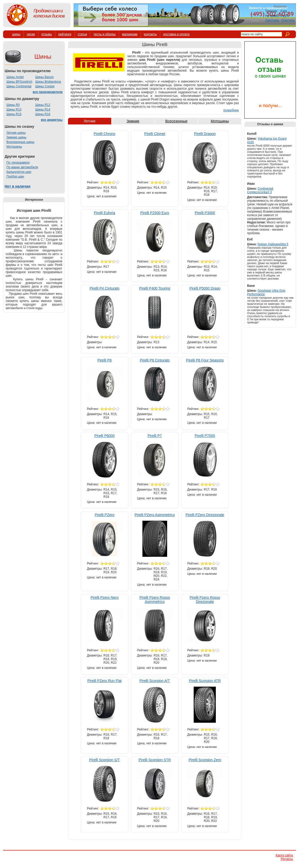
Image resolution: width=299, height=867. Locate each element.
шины (16, 34)
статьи (82, 34)
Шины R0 (13, 105)
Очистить (288, 20)
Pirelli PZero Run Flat (104, 681)
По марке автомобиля (22, 167)
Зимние (133, 121)
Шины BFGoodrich (19, 81)
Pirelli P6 (104, 360)
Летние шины (16, 132)
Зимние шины (16, 137)
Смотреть (272, 20)
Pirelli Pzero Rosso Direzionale (205, 599)
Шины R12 (42, 105)
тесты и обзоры (104, 34)
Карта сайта (284, 855)
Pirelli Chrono (104, 134)
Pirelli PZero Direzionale (204, 515)
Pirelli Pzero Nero (104, 597)
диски (31, 34)
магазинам (129, 34)
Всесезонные (176, 121)
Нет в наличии (17, 186)
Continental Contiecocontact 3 (260, 190)
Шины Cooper (45, 86)
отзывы (46, 34)
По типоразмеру (18, 162)
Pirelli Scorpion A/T (155, 681)
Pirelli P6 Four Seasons (205, 360)
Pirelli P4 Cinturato (104, 288)
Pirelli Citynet (154, 134)
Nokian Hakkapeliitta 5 (273, 244)
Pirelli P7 (155, 436)
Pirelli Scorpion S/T (104, 760)
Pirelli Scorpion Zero (205, 760)
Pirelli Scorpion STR (155, 760)
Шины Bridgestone (48, 81)
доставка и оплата (176, 34)
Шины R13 (13, 109)
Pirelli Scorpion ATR (205, 681)
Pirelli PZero (104, 515)
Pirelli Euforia (104, 213)
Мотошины (14, 146)
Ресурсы (287, 859)
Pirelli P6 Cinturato (155, 360)
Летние (90, 121)
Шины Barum (44, 77)
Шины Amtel (15, 77)
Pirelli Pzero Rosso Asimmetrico (155, 599)
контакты (150, 34)
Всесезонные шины (20, 142)
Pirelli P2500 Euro (154, 213)
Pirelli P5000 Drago (204, 288)
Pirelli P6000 (105, 436)
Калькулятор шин (18, 172)
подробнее (231, 110)
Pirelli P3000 (205, 213)
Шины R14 (42, 109)
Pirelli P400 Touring (154, 288)
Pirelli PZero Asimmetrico (154, 515)
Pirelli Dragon (205, 134)
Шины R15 (13, 114)
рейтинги (64, 34)
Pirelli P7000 (205, 436)
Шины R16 (42, 114)
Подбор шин (15, 176)
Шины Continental (18, 86)
